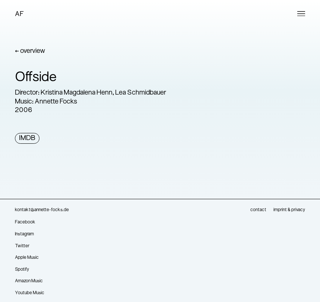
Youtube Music (29, 293)
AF (19, 14)
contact (258, 210)
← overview (30, 51)
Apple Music (27, 257)
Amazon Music (29, 281)
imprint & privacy (289, 210)
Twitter (22, 246)
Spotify (22, 269)
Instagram (24, 234)
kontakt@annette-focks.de (42, 210)
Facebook (25, 222)
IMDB (27, 138)
